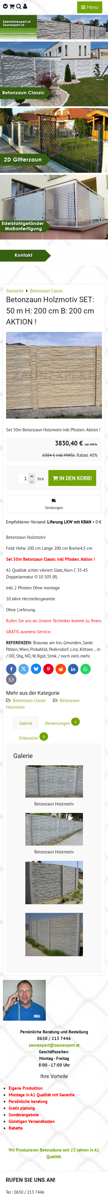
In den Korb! (72, 478)
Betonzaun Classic (29, 700)
